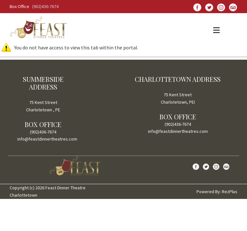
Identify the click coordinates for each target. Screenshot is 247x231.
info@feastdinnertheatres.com (47, 139)
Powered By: (209, 191)
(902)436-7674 (45, 6)
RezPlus (229, 191)
